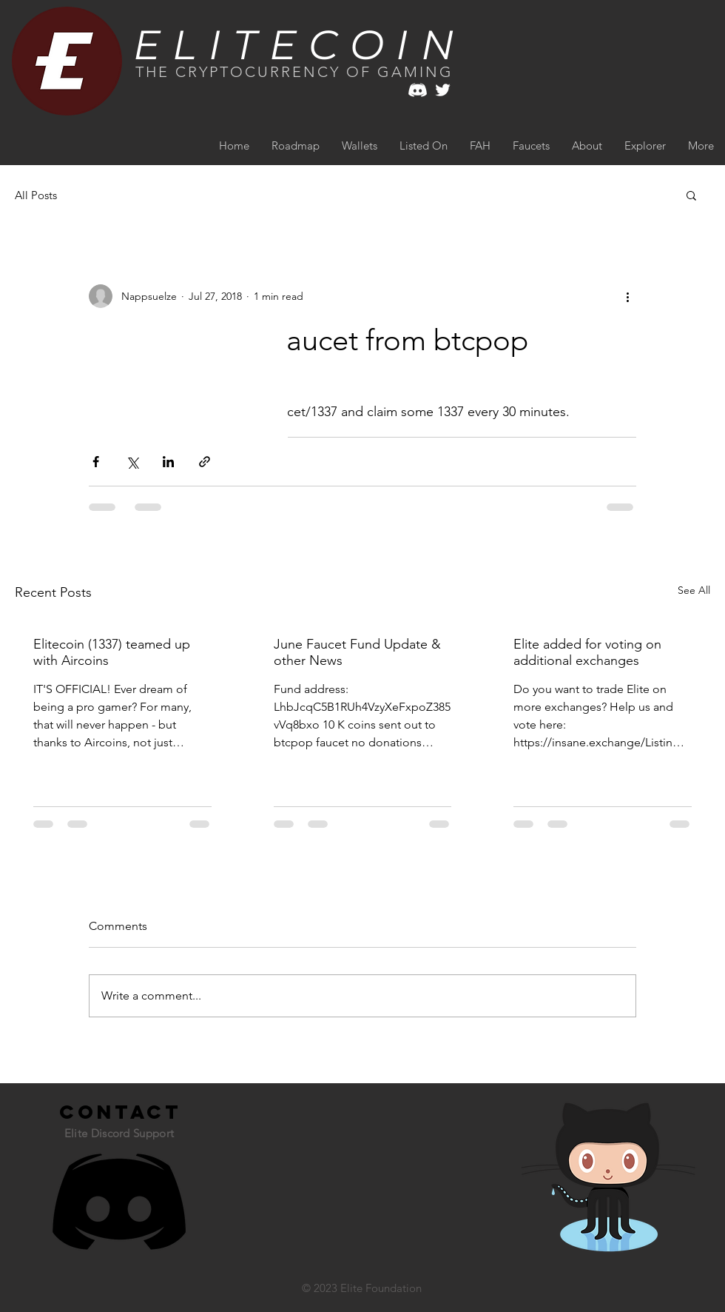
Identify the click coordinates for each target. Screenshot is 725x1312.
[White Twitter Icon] (443, 90)
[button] (691, 195)
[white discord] (418, 90)
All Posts (36, 195)
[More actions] (627, 296)
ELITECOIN (300, 45)
